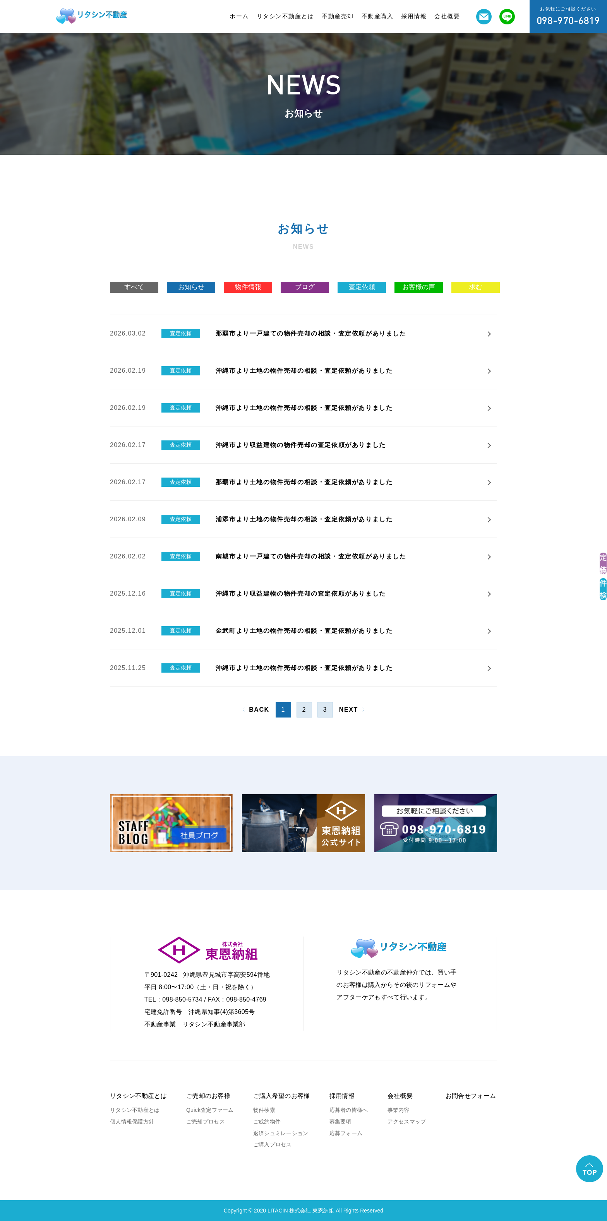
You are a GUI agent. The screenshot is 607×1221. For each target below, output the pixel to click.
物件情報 (248, 287)
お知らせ (191, 287)
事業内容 (399, 1110)
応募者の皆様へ (348, 1110)
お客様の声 (418, 287)
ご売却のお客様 (208, 1096)
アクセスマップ (407, 1121)
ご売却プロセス (205, 1121)
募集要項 (340, 1121)
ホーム (239, 16)
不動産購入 (378, 16)
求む (475, 287)
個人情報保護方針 (132, 1121)
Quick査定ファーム (210, 1110)
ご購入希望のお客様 (281, 1096)
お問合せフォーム (471, 1096)
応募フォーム (346, 1133)
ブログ (305, 287)
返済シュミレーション (281, 1133)
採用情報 (414, 16)
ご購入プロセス (272, 1144)
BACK (259, 709)
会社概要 (447, 16)
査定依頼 (362, 287)
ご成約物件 (267, 1121)
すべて (134, 287)
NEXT (348, 709)
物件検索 (264, 1110)
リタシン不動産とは (285, 16)
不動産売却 (338, 16)
